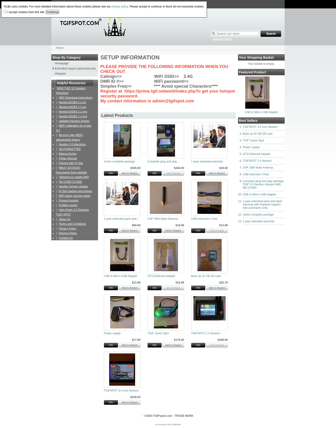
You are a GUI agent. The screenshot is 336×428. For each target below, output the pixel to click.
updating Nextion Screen (74, 121)
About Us (64, 219)
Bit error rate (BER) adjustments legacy (69, 137)
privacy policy (120, 6)
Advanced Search (222, 39)
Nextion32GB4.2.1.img (73, 111)
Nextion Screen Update (73, 186)
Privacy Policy (67, 228)
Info (111, 173)
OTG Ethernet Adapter (256, 154)
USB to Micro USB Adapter (261, 112)
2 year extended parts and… (121, 218)
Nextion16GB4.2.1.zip (72, 107)
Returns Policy (68, 233)
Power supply (251, 147)
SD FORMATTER (70, 149)
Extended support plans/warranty (75, 68)
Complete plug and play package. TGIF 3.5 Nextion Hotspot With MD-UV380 (263, 184)
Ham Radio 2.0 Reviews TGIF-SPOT (72, 212)
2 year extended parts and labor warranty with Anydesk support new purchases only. (262, 204)
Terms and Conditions (72, 224)
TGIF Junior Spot (253, 140)
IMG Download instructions (75, 97)
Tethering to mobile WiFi (74, 177)
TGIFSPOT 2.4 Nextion (257, 160)
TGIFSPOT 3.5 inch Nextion (260, 127)
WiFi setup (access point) (74, 196)
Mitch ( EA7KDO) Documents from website (71, 170)
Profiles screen (68, 205)
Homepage (62, 63)
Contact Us (66, 238)
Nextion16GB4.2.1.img (73, 116)
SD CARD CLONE (70, 181)
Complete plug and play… (163, 161)
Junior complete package (258, 214)
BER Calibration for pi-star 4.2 (73, 128)
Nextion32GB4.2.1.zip (72, 102)
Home (59, 48)
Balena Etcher (67, 153)
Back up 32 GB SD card (257, 133)
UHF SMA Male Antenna (258, 167)
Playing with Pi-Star (71, 163)
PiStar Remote (68, 158)
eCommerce (161, 424)
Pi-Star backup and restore (75, 191)
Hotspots (60, 73)
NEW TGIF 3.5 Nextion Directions (70, 91)
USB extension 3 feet (256, 174)
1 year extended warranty (258, 221)
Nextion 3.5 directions (72, 144)
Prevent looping (68, 200)
